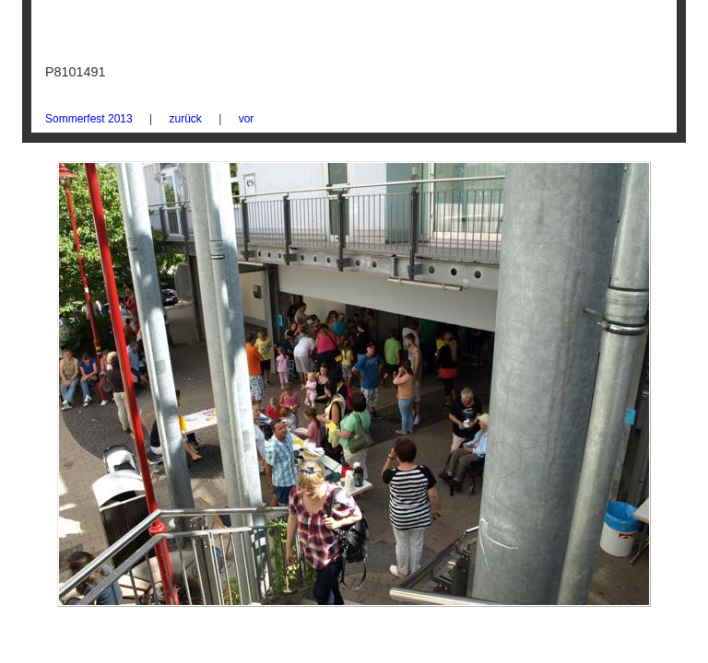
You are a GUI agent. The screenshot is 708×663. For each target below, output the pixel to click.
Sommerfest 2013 (89, 118)
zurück (186, 118)
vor (246, 118)
